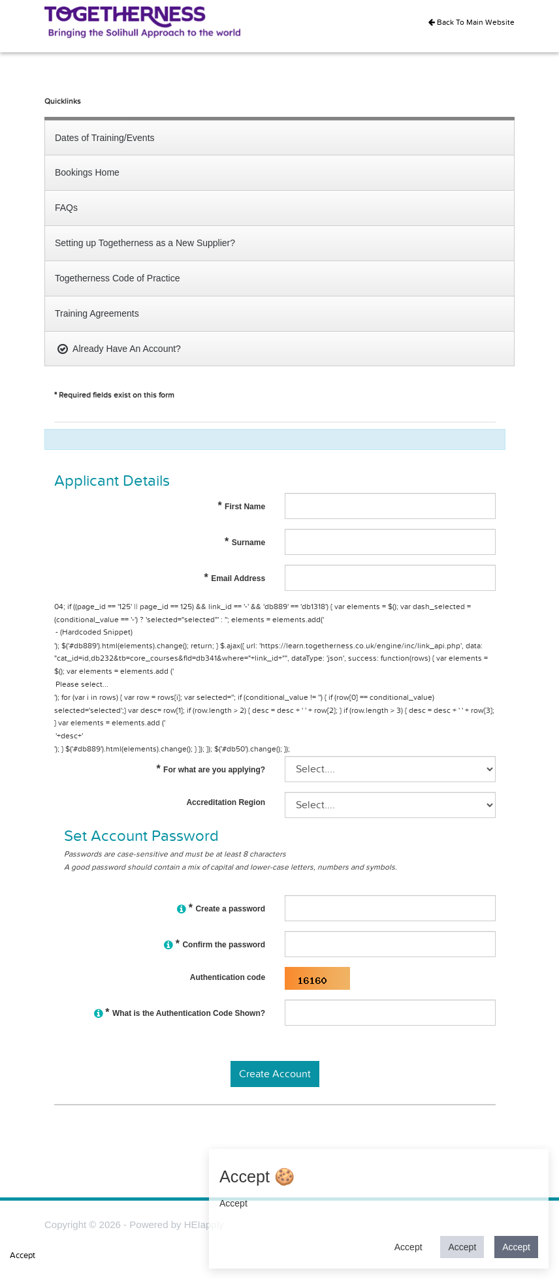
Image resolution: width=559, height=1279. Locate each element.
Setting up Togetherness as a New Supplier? (145, 243)
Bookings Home (87, 172)
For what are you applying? (210, 769)
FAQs (66, 207)
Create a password (221, 910)
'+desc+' (275, 737)
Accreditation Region (225, 802)
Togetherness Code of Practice (117, 278)
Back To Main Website (471, 22)
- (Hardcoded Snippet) (275, 633)
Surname (245, 542)
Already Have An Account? (118, 348)
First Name (241, 506)
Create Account (275, 1074)
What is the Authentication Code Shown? (179, 1015)
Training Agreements (97, 313)
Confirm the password (214, 946)
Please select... (275, 685)
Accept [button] (408, 1247)
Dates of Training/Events (105, 138)
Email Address (235, 578)
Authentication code (227, 977)
